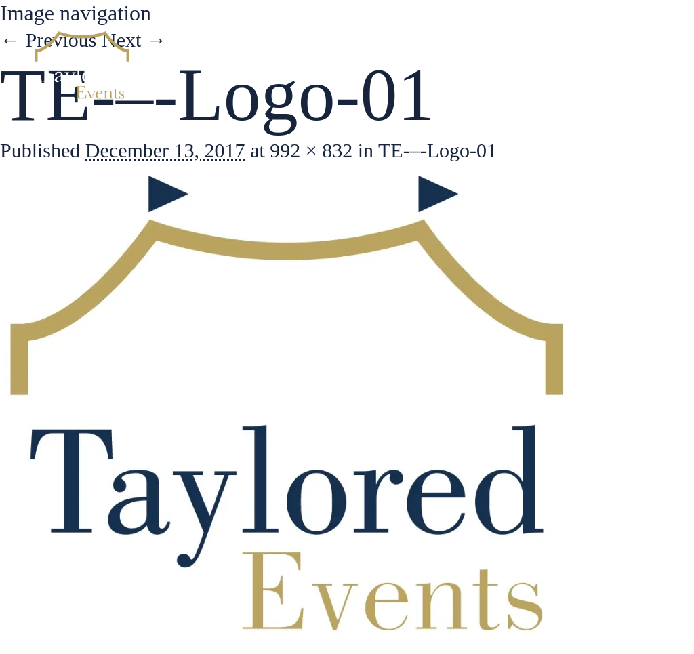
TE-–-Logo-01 (437, 150)
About (371, 61)
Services (452, 61)
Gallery (536, 61)
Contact (618, 61)
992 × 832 (311, 150)
